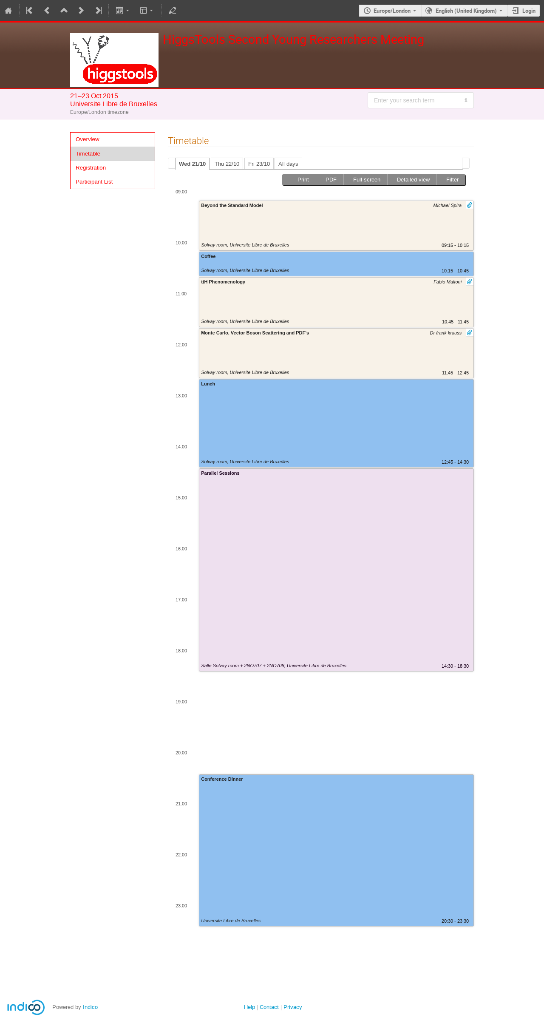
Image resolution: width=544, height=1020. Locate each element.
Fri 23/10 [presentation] (259, 163)
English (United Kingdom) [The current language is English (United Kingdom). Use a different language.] (466, 10)
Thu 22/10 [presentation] (227, 163)
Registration (91, 167)
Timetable (88, 153)
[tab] (192, 164)
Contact (269, 1007)
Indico (90, 1007)
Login (529, 10)
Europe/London (392, 10)
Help (249, 1007)
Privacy (292, 1007)
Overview (87, 139)
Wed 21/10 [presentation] (192, 164)
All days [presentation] (288, 163)
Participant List (94, 181)
